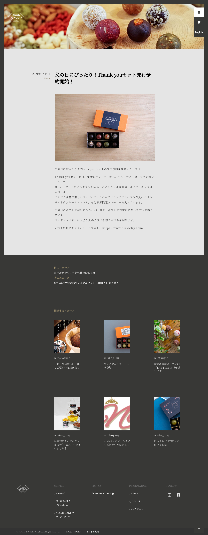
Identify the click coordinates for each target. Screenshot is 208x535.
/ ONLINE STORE (103, 493)
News (47, 78)
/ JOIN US (134, 501)
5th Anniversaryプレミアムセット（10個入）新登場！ (104, 280)
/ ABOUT (59, 493)
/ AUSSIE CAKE (72, 514)
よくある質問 (92, 531)
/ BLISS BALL (72, 503)
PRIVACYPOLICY (73, 531)
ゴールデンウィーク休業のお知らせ (104, 269)
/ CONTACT (136, 509)
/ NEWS (133, 493)
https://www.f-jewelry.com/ (122, 228)
